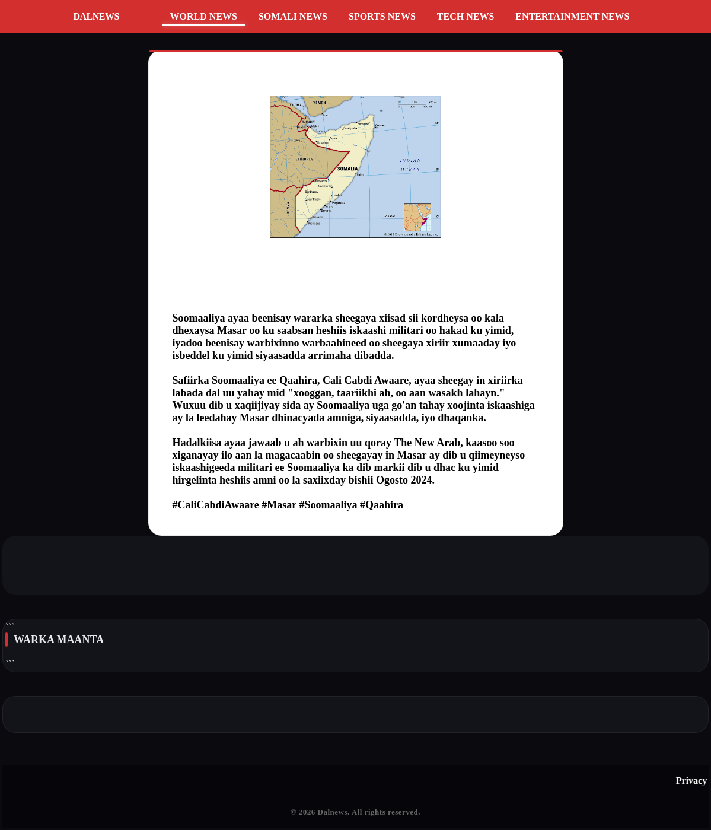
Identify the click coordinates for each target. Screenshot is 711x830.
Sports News (382, 16)
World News (203, 16)
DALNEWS (96, 16)
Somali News (293, 16)
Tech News (465, 16)
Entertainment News (572, 16)
